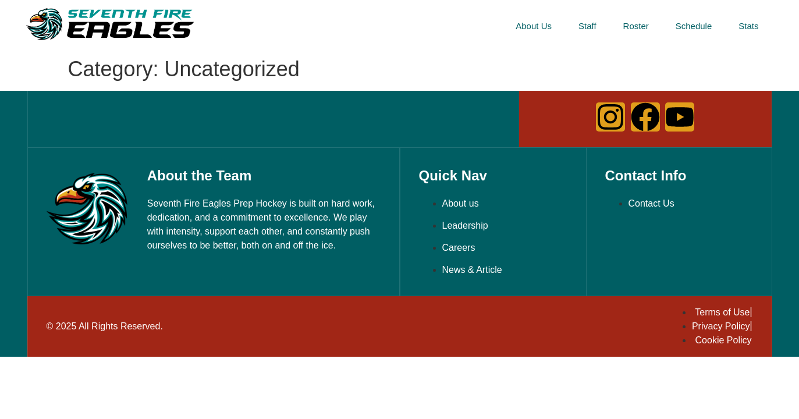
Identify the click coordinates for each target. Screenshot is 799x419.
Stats (748, 26)
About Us (534, 26)
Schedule (694, 26)
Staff (587, 26)
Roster (636, 26)
